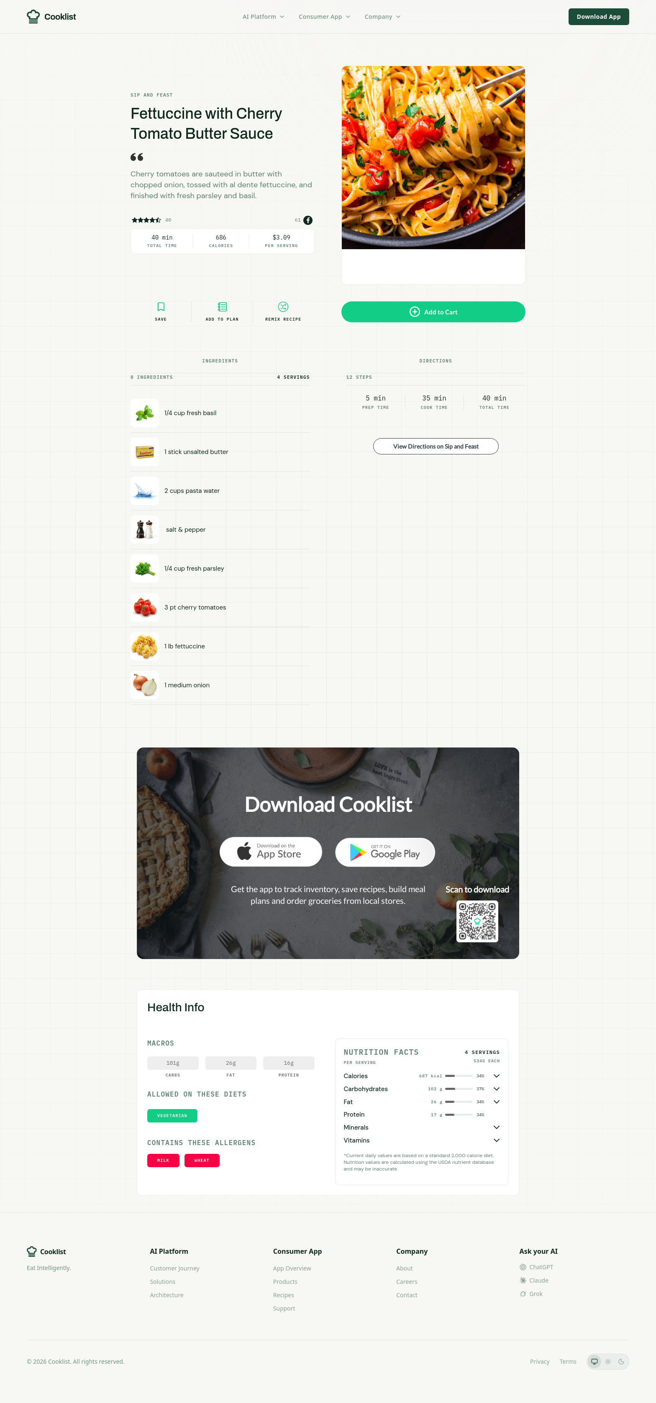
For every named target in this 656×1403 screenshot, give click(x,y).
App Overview (292, 1268)
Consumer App (325, 16)
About (404, 1268)
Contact (407, 1295)
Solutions (162, 1282)
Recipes (283, 1295)
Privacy (540, 1361)
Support (284, 1308)
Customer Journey (174, 1268)
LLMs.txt (508, 1361)
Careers (406, 1282)
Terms (568, 1361)
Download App (599, 16)
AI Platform (264, 16)
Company (383, 16)
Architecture (166, 1295)
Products (285, 1282)
